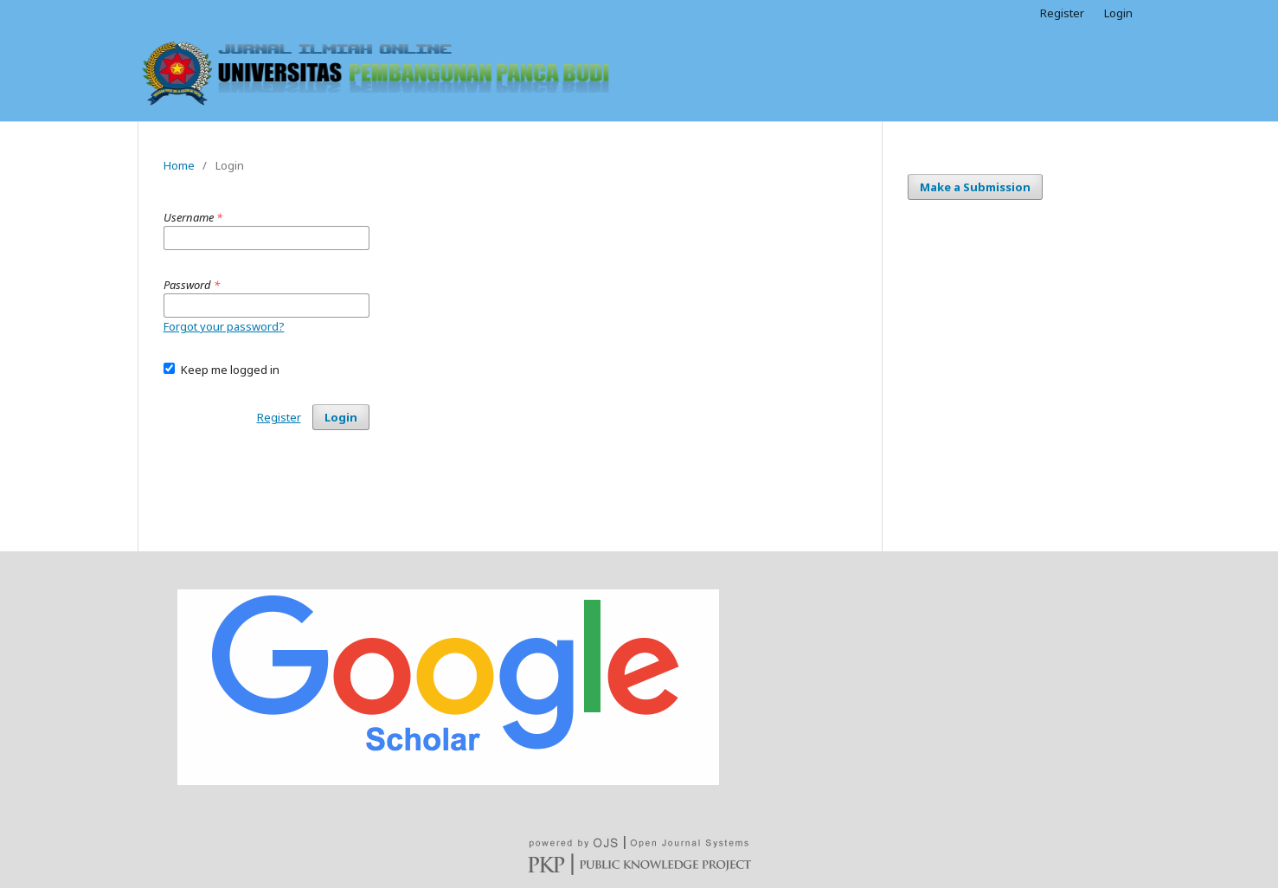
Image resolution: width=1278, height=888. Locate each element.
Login (1118, 13)
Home (179, 165)
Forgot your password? (224, 326)
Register (1062, 13)
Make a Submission (975, 187)
